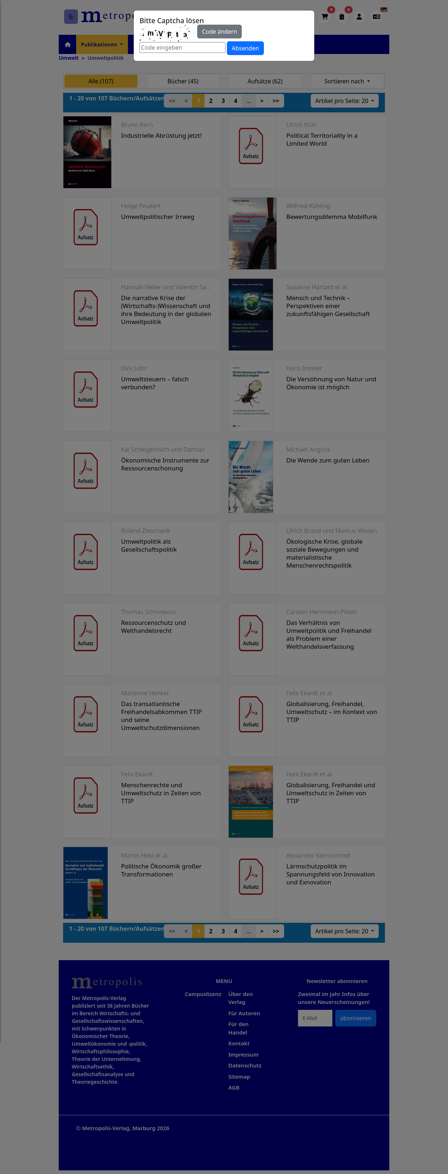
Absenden (245, 48)
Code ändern (219, 32)
